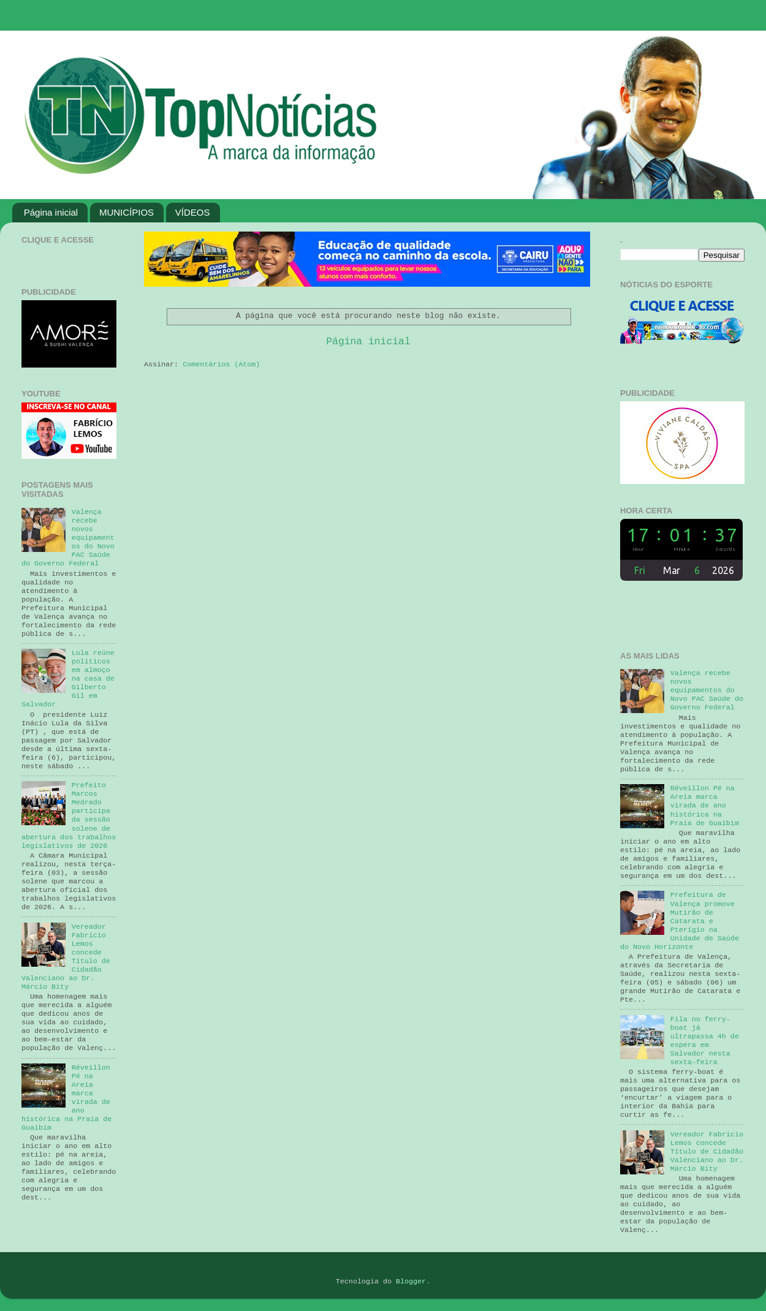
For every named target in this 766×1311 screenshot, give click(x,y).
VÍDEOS (192, 212)
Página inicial (51, 212)
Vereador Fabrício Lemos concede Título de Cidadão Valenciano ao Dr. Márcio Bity (706, 1151)
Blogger (411, 1281)
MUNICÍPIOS (126, 212)
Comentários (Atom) (221, 364)
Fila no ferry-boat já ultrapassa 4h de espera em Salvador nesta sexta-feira (704, 1041)
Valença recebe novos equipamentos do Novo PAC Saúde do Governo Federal (706, 690)
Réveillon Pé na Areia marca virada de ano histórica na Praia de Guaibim (704, 805)
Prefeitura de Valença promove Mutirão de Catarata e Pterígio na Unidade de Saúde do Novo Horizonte (679, 921)
